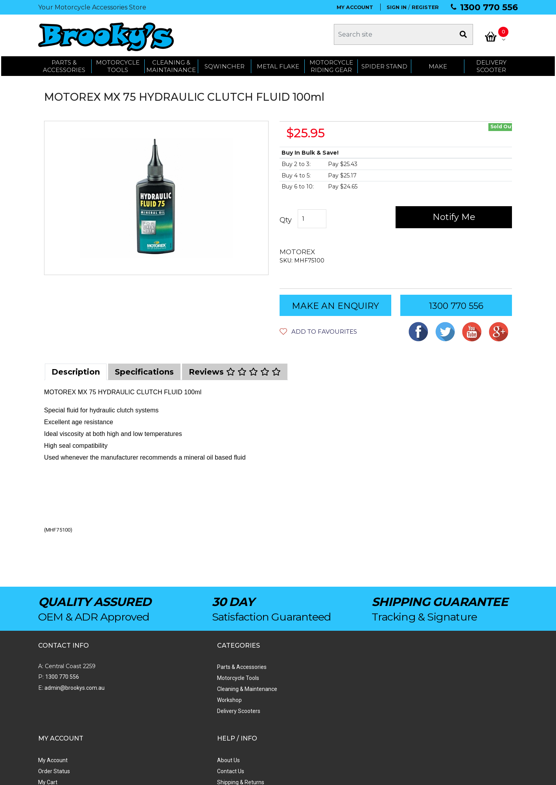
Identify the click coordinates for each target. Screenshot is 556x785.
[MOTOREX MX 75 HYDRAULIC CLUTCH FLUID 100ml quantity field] (312, 220)
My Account (240, 667)
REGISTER (425, 7)
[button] (318, 332)
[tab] (75, 372)
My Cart (235, 689)
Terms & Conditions (343, 700)
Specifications (144, 372)
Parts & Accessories (156, 667)
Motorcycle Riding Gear (331, 64)
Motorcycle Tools (153, 678)
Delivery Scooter (491, 64)
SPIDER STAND (384, 64)
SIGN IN (397, 7)
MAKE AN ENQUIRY (335, 306)
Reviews (235, 372)
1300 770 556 (489, 7)
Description (76, 372)
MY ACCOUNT (355, 7)
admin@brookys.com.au (74, 688)
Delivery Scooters (153, 711)
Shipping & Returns (342, 689)
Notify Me (454, 217)
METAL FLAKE (278, 64)
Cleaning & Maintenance (162, 689)
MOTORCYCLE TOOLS (118, 64)
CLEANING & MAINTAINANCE (171, 64)
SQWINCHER (224, 64)
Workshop (144, 700)
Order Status (241, 678)
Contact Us (332, 678)
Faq (323, 722)
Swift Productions (144, 775)
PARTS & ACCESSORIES (64, 64)
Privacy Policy (336, 711)
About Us (330, 667)
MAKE (438, 64)
